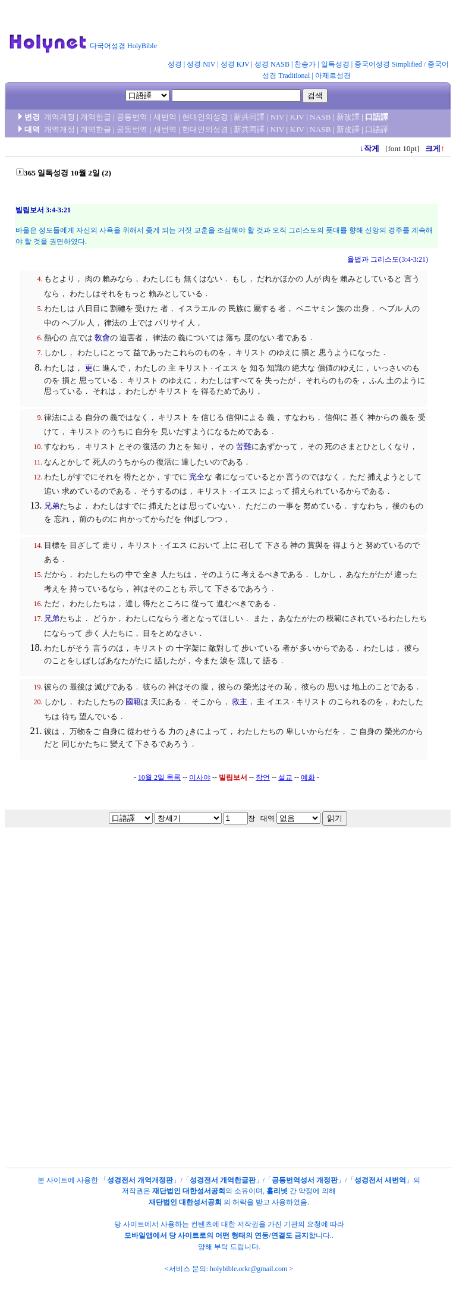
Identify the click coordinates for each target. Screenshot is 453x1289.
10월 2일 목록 (159, 777)
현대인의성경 (205, 116)
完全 (197, 476)
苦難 (243, 446)
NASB (320, 116)
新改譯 (348, 116)
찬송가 (305, 64)
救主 (239, 701)
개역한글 (95, 116)
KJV (297, 116)
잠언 (263, 777)
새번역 (165, 116)
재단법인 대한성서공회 (188, 1191)
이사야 (199, 777)
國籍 (133, 701)
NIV (277, 116)
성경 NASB (272, 64)
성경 (175, 64)
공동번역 (132, 116)
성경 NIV (201, 64)
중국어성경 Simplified (388, 64)
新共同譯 (249, 116)
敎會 (102, 337)
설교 (285, 777)
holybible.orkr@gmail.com (248, 1269)
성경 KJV (235, 64)
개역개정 (59, 116)
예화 (308, 777)
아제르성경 (333, 75)
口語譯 (376, 129)
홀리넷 (277, 1191)
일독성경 (335, 64)
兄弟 (51, 505)
